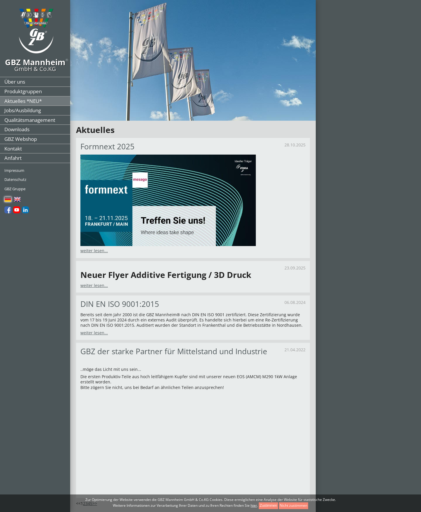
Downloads (17, 129)
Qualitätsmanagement (29, 120)
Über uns (14, 81)
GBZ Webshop (20, 139)
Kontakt (13, 148)
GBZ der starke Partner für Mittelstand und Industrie (173, 351)
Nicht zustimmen (293, 505)
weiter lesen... (94, 250)
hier (254, 505)
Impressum (14, 170)
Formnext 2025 (107, 146)
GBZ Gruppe (14, 188)
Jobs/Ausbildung (22, 110)
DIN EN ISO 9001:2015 (119, 304)
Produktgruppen (23, 91)
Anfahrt (13, 158)
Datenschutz (15, 179)
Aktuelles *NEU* (23, 101)
